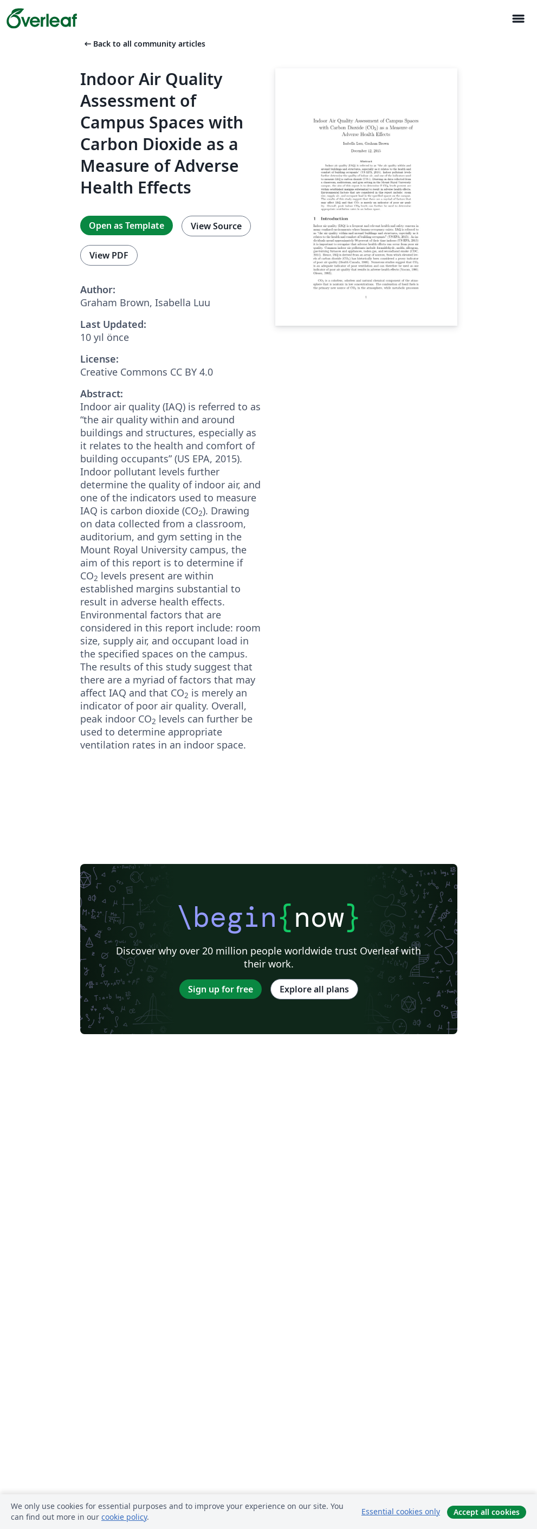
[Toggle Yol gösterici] (518, 19)
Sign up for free (220, 989)
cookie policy (124, 1517)
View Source (216, 226)
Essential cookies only (400, 1511)
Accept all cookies (487, 1512)
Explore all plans (314, 989)
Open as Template (126, 225)
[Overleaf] (42, 18)
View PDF (108, 255)
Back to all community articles (143, 43)
